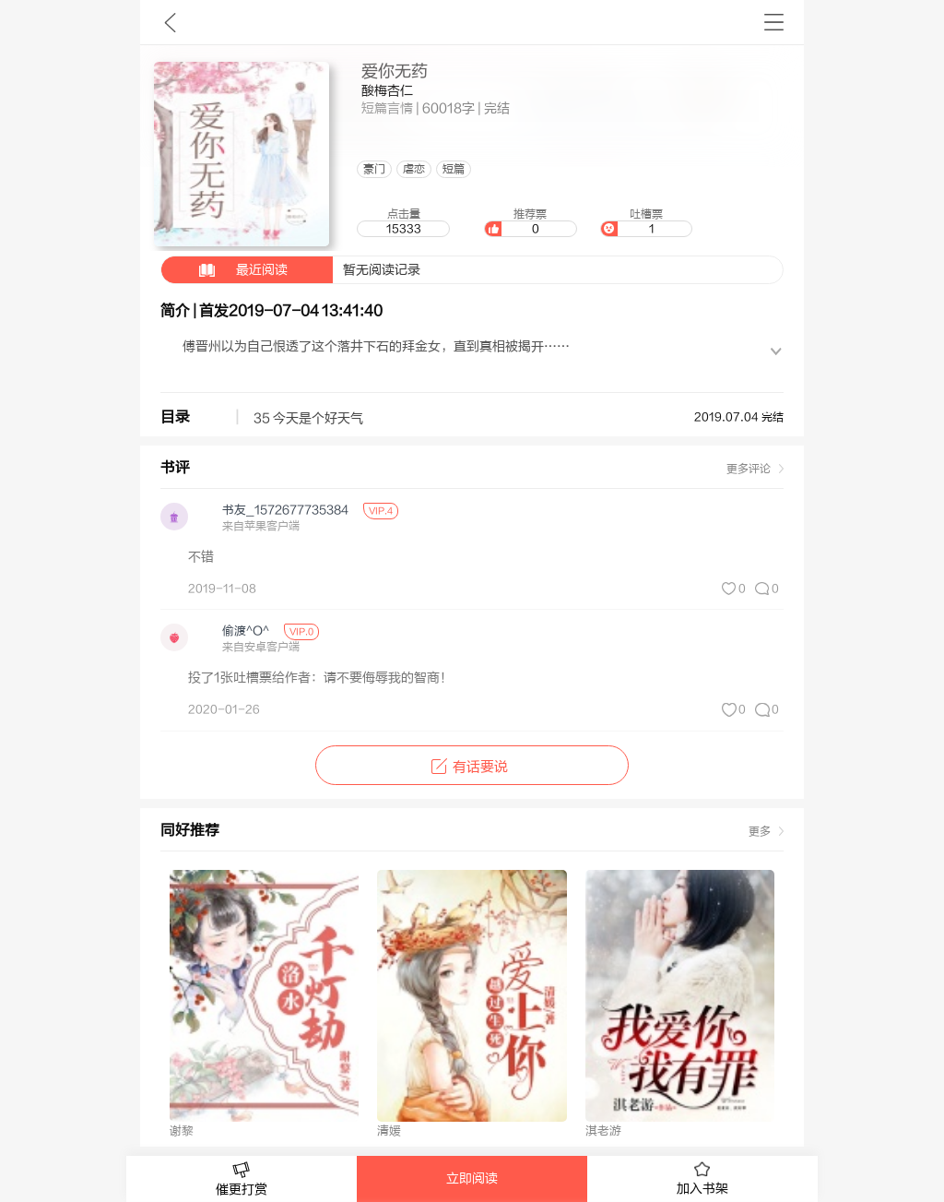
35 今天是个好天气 (308, 418)
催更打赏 (241, 1179)
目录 (175, 417)
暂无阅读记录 (290, 269)
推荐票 (530, 222)
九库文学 (170, 22)
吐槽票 (646, 222)
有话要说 (471, 767)
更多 (760, 831)
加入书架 (702, 1178)
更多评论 (748, 468)
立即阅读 (472, 1179)
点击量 (403, 222)
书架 (774, 22)
